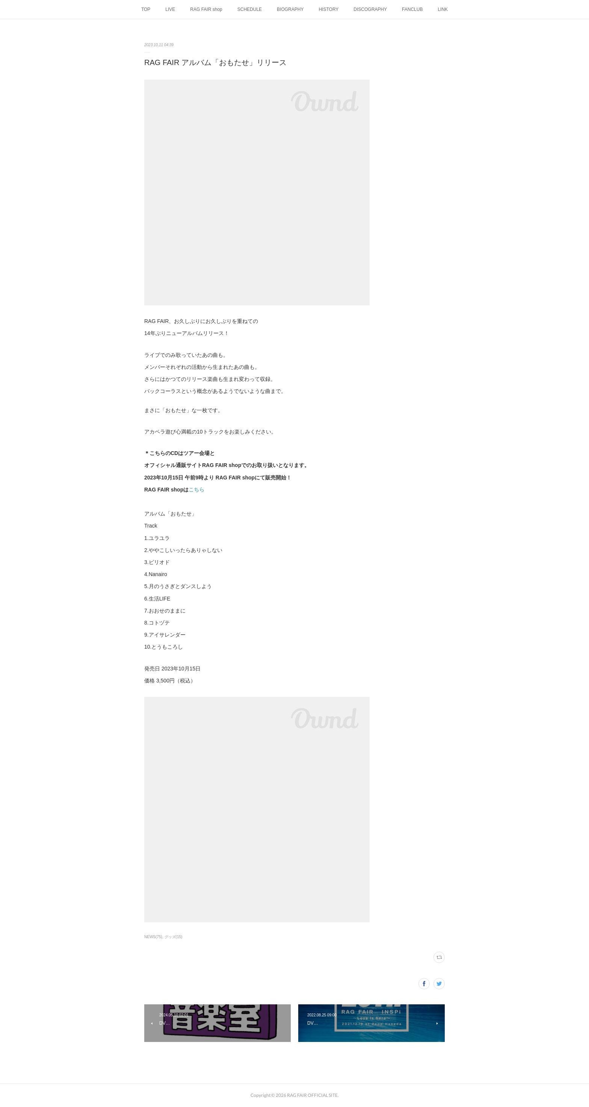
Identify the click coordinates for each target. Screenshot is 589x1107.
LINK (443, 9)
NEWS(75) (153, 937)
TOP (145, 9)
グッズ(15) (174, 937)
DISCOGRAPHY (370, 9)
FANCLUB (412, 9)
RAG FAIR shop (206, 9)
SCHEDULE (249, 9)
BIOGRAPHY (290, 9)
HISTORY (328, 9)
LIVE (170, 9)
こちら (196, 490)
